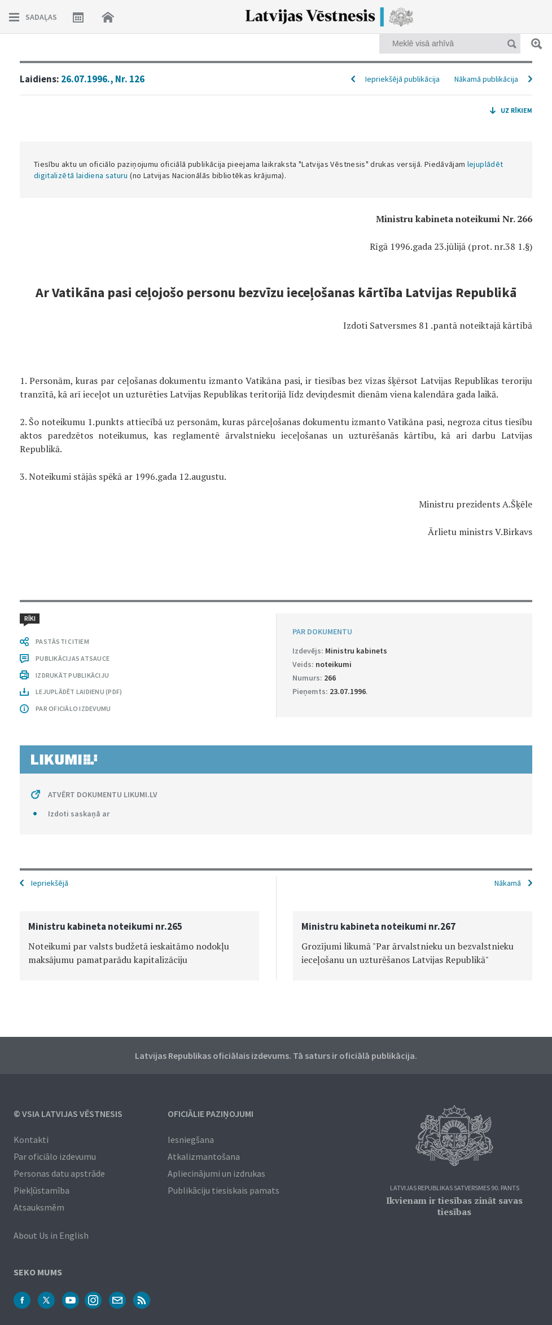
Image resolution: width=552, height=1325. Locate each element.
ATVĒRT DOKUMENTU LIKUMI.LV (102, 794)
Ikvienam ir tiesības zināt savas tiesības (454, 1206)
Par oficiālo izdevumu (55, 1156)
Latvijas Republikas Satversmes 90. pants (454, 1188)
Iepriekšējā (49, 883)
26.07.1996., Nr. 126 (102, 79)
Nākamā (507, 883)
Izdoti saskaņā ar (78, 814)
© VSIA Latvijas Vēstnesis (68, 1113)
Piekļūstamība (41, 1190)
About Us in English (51, 1235)
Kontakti (31, 1139)
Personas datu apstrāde (59, 1173)
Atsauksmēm (39, 1207)
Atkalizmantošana (204, 1156)
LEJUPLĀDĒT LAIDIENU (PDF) (79, 691)
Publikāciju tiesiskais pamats (223, 1190)
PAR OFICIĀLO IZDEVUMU (73, 708)
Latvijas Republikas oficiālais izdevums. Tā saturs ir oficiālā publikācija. (276, 1055)
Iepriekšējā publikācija (402, 79)
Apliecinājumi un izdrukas (216, 1173)
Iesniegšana (191, 1139)
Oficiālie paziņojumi (210, 1113)
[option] (139, 945)
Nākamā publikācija (486, 79)
